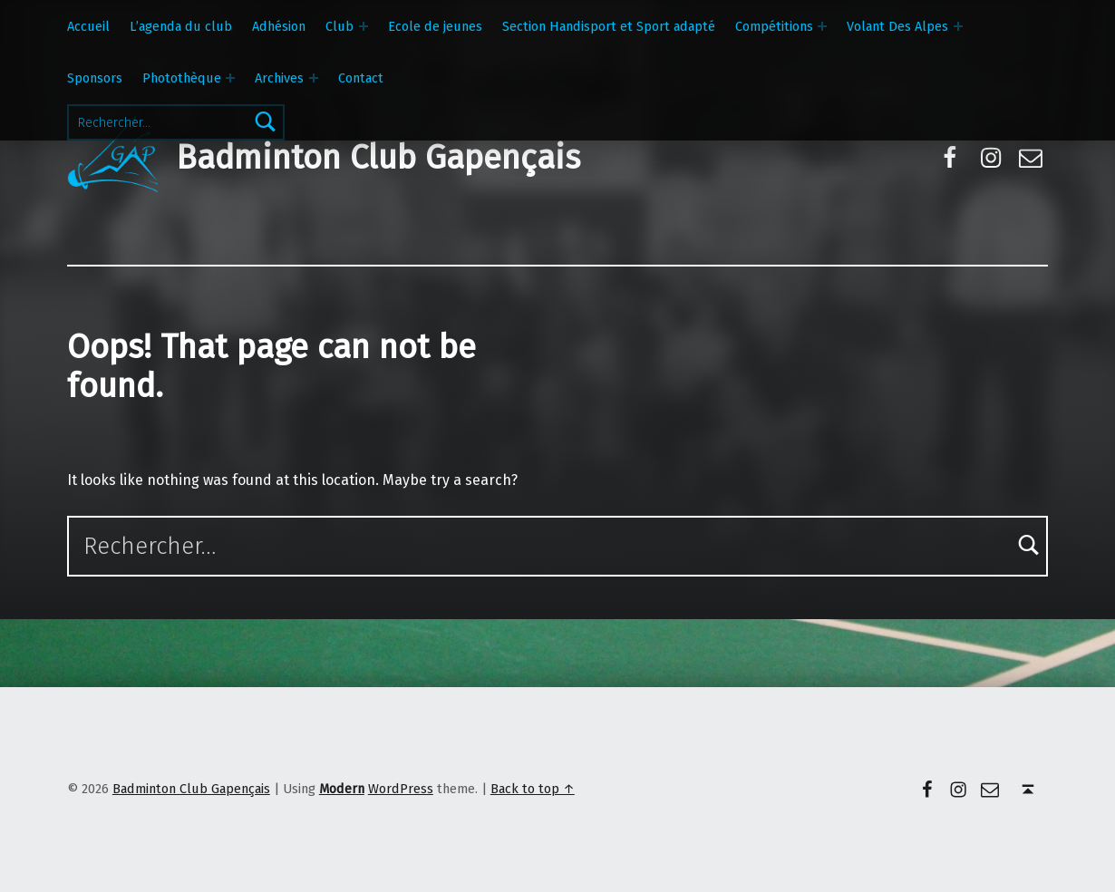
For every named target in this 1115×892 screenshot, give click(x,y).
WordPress (400, 788)
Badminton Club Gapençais (378, 158)
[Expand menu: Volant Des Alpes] (958, 26)
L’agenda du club (181, 26)
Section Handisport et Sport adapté (608, 26)
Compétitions (774, 26)
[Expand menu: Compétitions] (822, 26)
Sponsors (94, 78)
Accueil (88, 26)
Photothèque (181, 78)
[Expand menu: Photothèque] (230, 77)
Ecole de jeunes (435, 26)
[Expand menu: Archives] (313, 77)
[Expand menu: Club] (363, 26)
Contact (360, 78)
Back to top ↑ (532, 788)
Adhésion (278, 26)
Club (339, 26)
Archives (279, 78)
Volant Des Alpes (897, 26)
